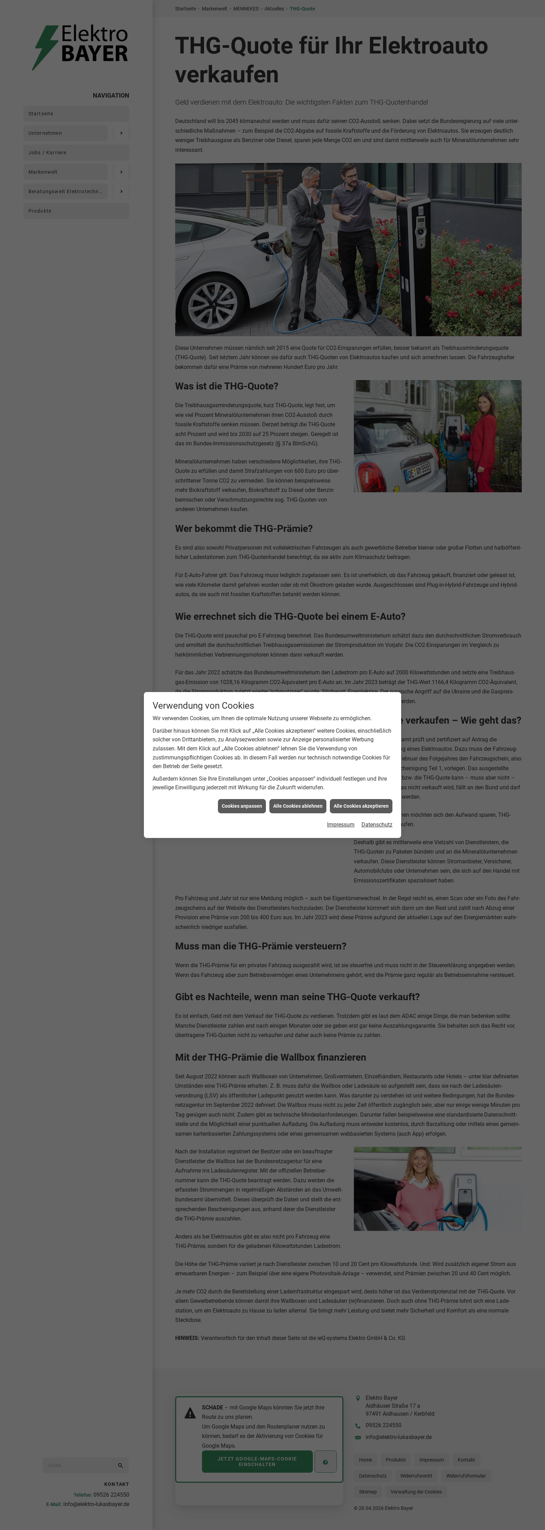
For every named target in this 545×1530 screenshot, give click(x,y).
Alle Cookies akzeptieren (361, 704)
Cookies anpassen (242, 704)
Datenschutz (376, 723)
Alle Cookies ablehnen (298, 704)
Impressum (341, 723)
